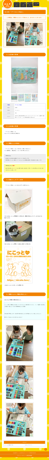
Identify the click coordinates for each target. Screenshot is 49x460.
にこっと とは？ (17, 4)
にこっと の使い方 (23, 4)
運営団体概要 (29, 455)
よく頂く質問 (36, 4)
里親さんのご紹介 (30, 4)
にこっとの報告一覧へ (9, 444)
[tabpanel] (24, 75)
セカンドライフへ (28, 444)
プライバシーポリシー (21, 455)
